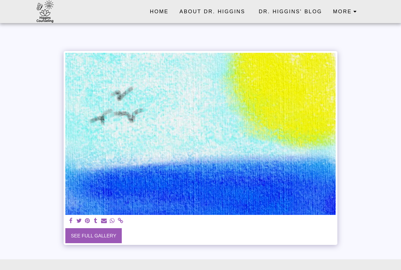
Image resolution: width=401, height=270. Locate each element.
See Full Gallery (93, 235)
